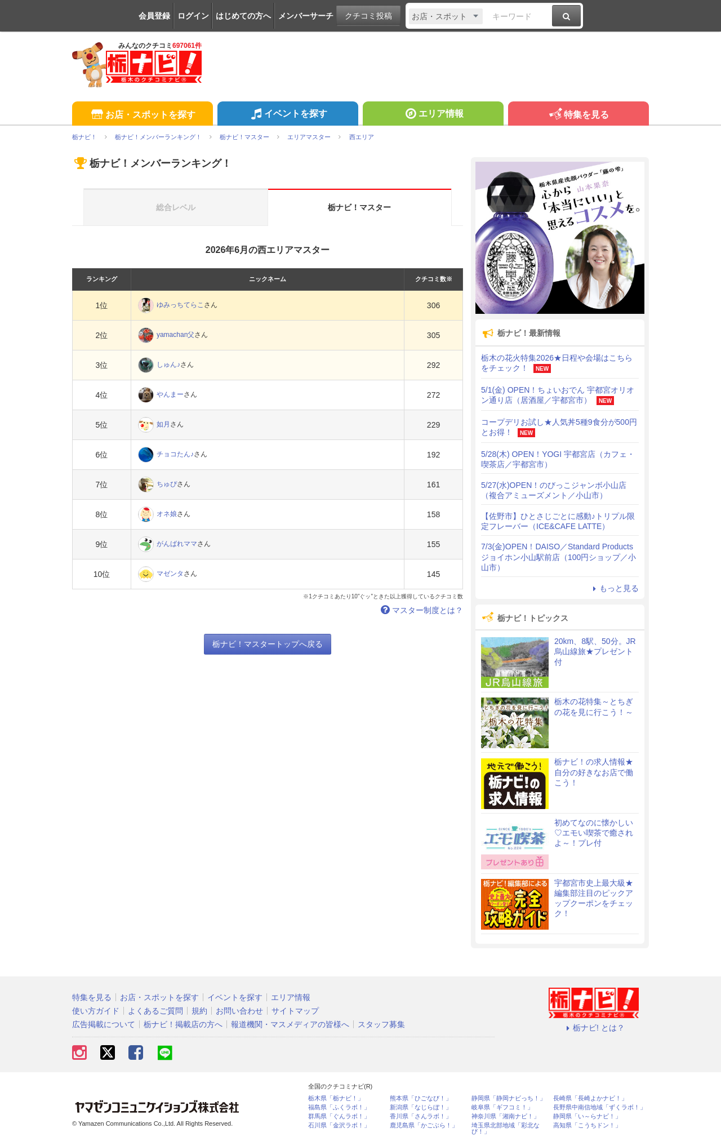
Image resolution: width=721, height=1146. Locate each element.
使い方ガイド (95, 1010)
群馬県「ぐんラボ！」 (339, 1116)
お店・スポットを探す (142, 115)
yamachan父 (175, 335)
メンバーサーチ (305, 15)
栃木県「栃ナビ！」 (336, 1098)
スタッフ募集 (381, 1024)
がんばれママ (177, 544)
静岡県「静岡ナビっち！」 (508, 1098)
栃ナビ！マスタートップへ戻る (267, 643)
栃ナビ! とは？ (594, 1027)
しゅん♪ (168, 364)
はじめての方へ (243, 15)
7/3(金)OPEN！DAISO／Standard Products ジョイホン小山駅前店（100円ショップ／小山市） (558, 556)
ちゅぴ (167, 484)
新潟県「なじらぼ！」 (421, 1107)
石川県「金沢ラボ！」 (339, 1125)
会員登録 (154, 15)
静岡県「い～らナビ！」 (587, 1116)
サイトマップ (295, 1010)
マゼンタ (170, 574)
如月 (163, 424)
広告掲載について (103, 1024)
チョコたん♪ (175, 454)
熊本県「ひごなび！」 (421, 1098)
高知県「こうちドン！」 (587, 1125)
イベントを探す (287, 115)
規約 (199, 1010)
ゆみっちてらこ (180, 305)
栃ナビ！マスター (359, 207)
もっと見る (614, 588)
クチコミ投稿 (368, 15)
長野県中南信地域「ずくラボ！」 (599, 1107)
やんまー (170, 394)
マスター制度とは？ (421, 610)
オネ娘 (167, 514)
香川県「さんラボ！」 (421, 1116)
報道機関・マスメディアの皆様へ (290, 1024)
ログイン (193, 15)
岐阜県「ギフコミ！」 (502, 1107)
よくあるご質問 (155, 1010)
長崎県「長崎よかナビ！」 (590, 1098)
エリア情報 (433, 115)
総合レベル (175, 207)
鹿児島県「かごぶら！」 (424, 1125)
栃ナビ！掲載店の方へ (183, 1024)
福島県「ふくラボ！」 (339, 1107)
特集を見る (578, 115)
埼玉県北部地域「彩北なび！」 (505, 1128)
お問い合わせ (239, 1010)
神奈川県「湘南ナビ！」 (505, 1116)
